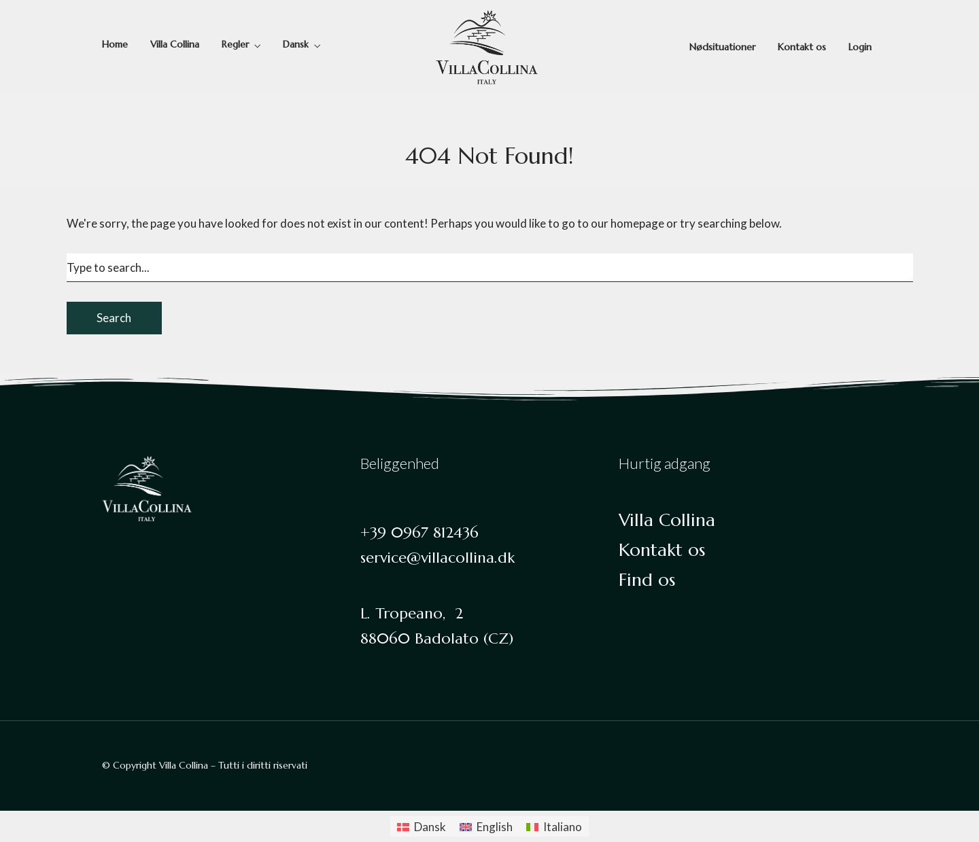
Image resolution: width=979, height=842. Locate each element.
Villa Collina (174, 44)
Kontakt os (802, 47)
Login (860, 47)
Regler (235, 44)
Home (115, 44)
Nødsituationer (722, 47)
